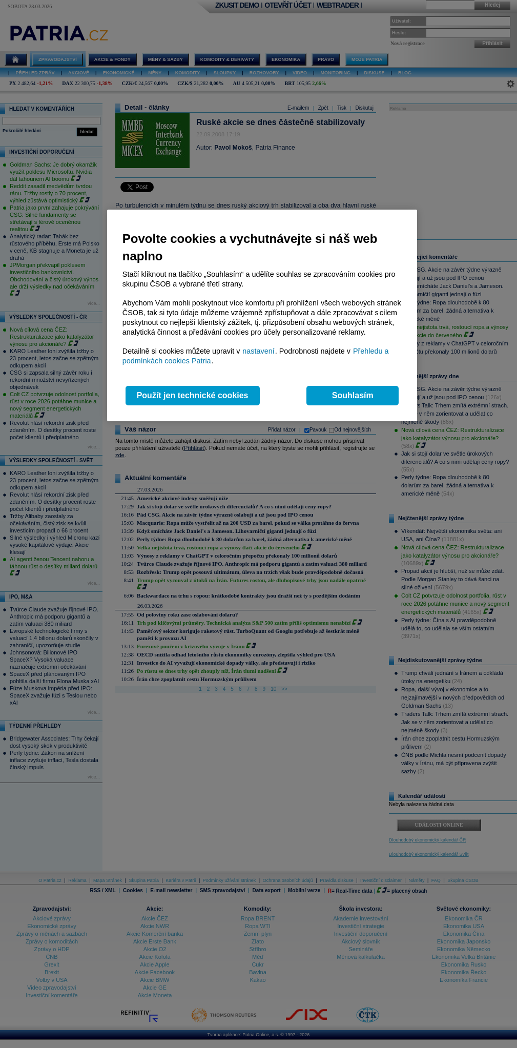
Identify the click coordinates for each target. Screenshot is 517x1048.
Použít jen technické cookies (193, 395)
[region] (262, 315)
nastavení (258, 351)
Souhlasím (353, 395)
